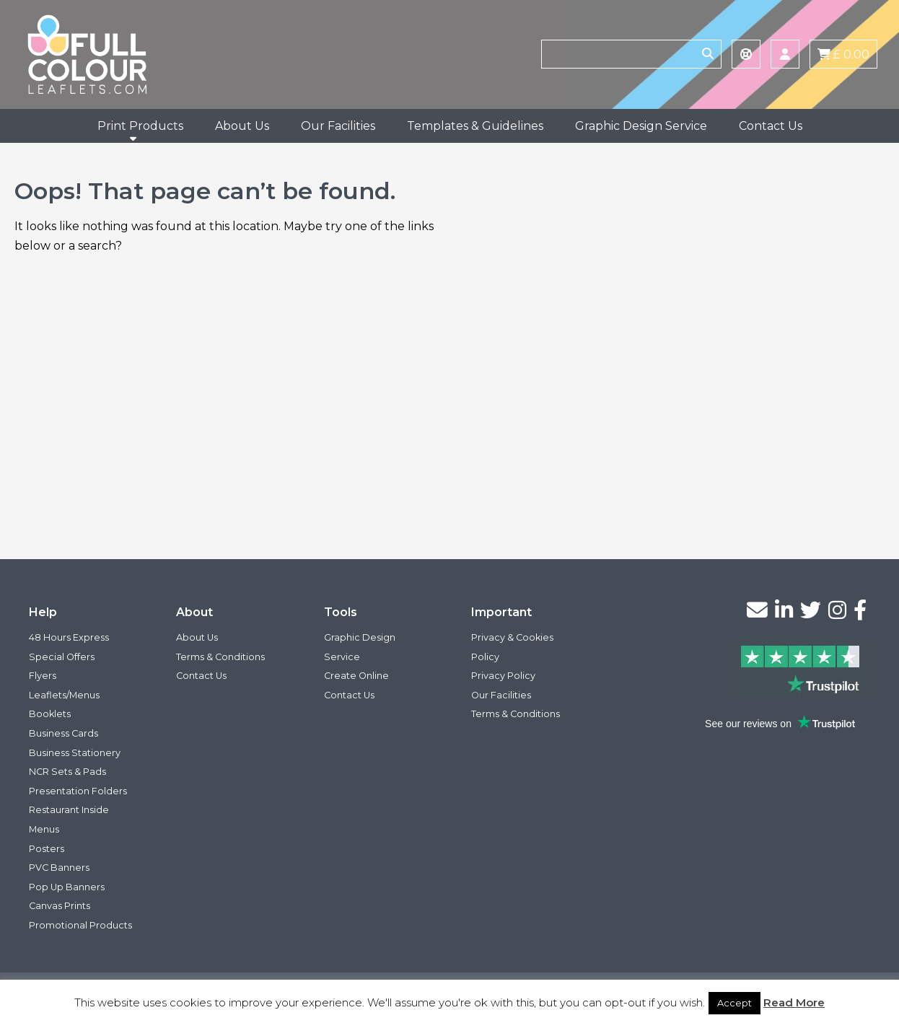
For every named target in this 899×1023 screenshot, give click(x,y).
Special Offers (62, 656)
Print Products (140, 126)
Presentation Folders (78, 791)
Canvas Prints (59, 905)
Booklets (50, 713)
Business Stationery (74, 752)
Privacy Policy (503, 675)
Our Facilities (338, 126)
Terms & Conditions (220, 656)
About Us (242, 126)
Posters (46, 848)
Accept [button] (734, 1003)
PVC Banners (59, 867)
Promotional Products (80, 925)
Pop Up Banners (67, 887)
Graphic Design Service (641, 126)
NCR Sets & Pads (67, 771)
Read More (794, 1002)
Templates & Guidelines (475, 126)
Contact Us (770, 126)
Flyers (42, 675)
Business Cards (63, 733)
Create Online (356, 675)
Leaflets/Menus (64, 695)
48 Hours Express (69, 637)
